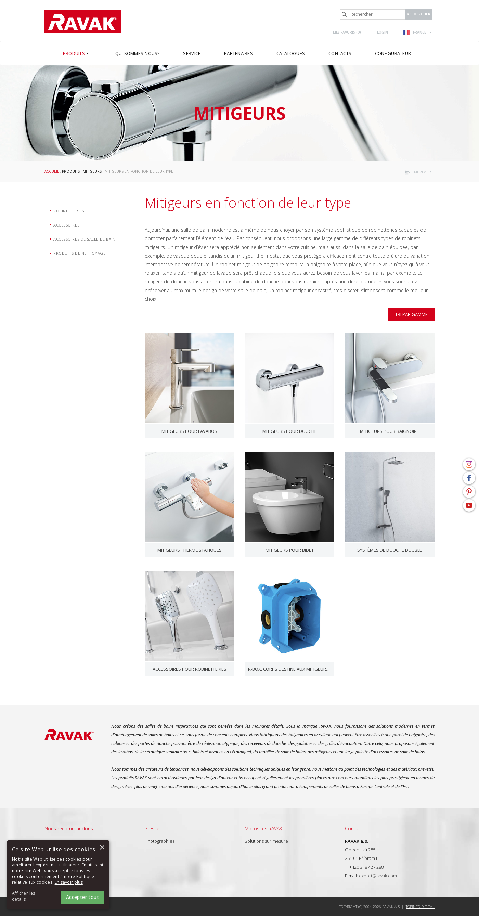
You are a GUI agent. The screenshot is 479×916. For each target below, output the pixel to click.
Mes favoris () (347, 32)
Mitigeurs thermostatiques (189, 550)
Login (382, 32)
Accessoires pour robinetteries (189, 669)
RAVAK (82, 21)
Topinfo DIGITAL (420, 906)
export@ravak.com (378, 876)
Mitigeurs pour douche (289, 431)
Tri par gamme (411, 314)
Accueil (51, 171)
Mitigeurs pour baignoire (389, 431)
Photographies (159, 841)
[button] (31, 896)
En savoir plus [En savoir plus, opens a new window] (69, 882)
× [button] (101, 847)
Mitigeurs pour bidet (290, 550)
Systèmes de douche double (389, 550)
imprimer (422, 172)
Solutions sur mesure (266, 841)
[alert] (58, 874)
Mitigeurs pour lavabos (189, 431)
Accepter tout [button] (82, 897)
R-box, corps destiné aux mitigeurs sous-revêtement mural (289, 669)
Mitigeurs (92, 171)
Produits (71, 171)
